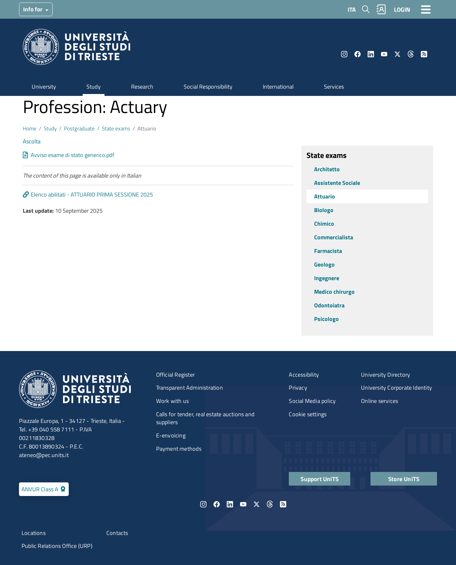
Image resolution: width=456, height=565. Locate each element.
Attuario (324, 196)
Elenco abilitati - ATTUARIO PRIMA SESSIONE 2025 (92, 194)
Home (29, 128)
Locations (34, 533)
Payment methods (179, 448)
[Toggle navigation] (426, 9)
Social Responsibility (208, 86)
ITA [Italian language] (352, 9)
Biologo (323, 210)
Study (93, 86)
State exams (116, 128)
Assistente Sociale (337, 183)
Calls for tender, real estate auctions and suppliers (205, 418)
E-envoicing (171, 435)
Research (142, 86)
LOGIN (402, 9)
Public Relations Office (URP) (57, 546)
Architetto (327, 169)
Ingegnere (326, 278)
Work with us (172, 401)
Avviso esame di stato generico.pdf (72, 155)
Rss (424, 54)
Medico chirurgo (334, 291)
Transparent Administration (189, 387)
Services (334, 86)
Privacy (298, 387)
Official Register (175, 374)
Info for (33, 9)
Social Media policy (312, 401)
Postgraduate (79, 128)
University (44, 86)
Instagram (344, 54)
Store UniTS (403, 478)
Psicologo (326, 319)
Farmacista (328, 251)
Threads (411, 54)
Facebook (357, 54)
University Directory (385, 374)
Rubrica (381, 9)
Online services (379, 401)
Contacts (117, 533)
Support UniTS (320, 478)
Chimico (324, 223)
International (278, 86)
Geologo (324, 264)
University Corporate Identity (396, 387)
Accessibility (304, 374)
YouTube (384, 54)
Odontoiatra (329, 305)
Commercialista (333, 237)
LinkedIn (371, 54)
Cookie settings (307, 414)
